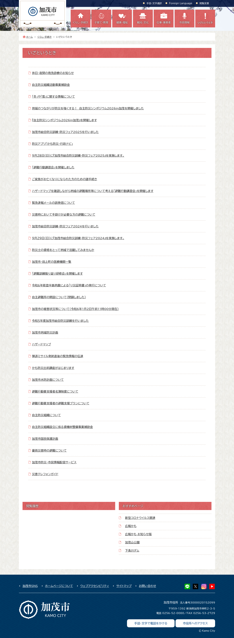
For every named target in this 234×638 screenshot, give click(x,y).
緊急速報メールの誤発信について (53, 202)
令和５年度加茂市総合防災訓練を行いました (60, 320)
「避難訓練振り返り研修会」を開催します (57, 273)
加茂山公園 (132, 542)
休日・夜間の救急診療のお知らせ (53, 73)
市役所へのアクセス (195, 623)
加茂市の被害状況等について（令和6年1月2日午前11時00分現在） (75, 308)
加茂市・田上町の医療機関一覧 (51, 261)
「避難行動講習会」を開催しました (53, 167)
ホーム (29, 37)
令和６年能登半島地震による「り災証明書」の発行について (69, 285)
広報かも (130, 526)
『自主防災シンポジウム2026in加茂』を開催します (64, 120)
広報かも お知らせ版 (138, 534)
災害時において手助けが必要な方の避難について (63, 214)
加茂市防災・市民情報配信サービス (54, 462)
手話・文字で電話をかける (150, 623)
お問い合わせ (147, 585)
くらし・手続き (44, 37)
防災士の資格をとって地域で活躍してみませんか (63, 249)
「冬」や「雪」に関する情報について (53, 96)
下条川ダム (132, 550)
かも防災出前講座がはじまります (53, 367)
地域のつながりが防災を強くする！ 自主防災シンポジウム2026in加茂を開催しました (88, 108)
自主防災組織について (46, 415)
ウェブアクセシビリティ (94, 585)
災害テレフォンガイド (45, 474)
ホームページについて (59, 585)
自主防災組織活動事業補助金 (51, 84)
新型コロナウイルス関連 (140, 517)
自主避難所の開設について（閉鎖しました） (59, 297)
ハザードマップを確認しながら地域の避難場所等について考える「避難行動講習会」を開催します (92, 190)
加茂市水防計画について (48, 379)
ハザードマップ (41, 344)
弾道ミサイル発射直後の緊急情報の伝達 (57, 356)
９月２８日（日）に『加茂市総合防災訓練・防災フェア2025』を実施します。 (78, 155)
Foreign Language (180, 3)
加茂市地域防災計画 (45, 332)
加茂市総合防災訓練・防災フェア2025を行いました (65, 132)
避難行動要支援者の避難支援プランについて (60, 403)
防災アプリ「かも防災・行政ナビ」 (52, 143)
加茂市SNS (30, 585)
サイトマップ (124, 585)
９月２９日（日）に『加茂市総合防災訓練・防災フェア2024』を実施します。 (78, 238)
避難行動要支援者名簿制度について (55, 391)
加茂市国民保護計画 (45, 438)
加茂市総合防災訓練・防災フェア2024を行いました (65, 226)
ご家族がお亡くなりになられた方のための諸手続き (64, 179)
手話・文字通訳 (154, 3)
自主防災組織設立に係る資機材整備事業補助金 (62, 426)
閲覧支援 (204, 3)
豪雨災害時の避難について (49, 450)
